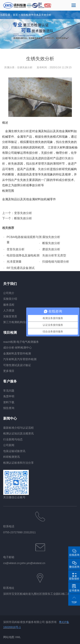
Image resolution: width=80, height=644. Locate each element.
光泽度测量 (14, 261)
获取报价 (74, 578)
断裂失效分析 (23, 218)
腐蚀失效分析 (51, 237)
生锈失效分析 (24, 67)
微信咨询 (74, 566)
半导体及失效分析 (41, 14)
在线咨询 (74, 554)
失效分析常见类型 (54, 255)
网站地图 (8, 637)
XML (18, 637)
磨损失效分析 (51, 249)
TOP (74, 602)
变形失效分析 (23, 213)
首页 (15, 14)
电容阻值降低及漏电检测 (23, 255)
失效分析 (23, 131)
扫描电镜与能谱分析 (55, 261)
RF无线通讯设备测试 (21, 268)
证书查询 (74, 590)
